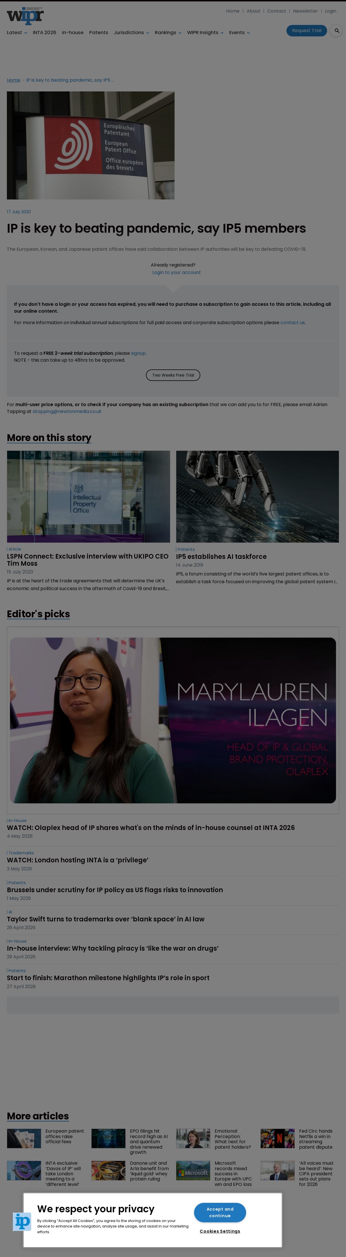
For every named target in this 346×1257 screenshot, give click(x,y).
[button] (22, 1222)
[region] (152, 1220)
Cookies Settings (220, 1231)
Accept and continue (220, 1212)
